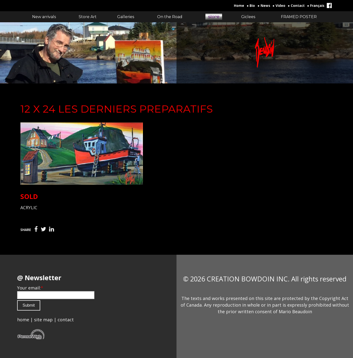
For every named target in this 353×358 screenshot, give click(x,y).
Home (239, 5)
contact (66, 320)
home (23, 320)
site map (43, 320)
